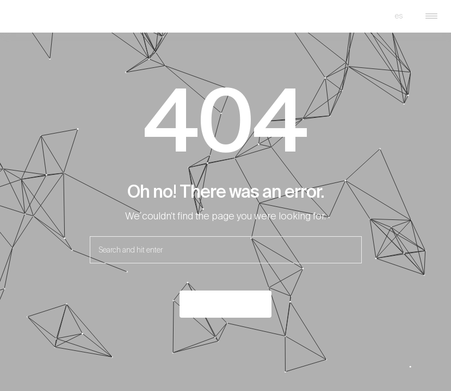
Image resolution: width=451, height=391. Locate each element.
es (399, 16)
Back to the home (225, 304)
